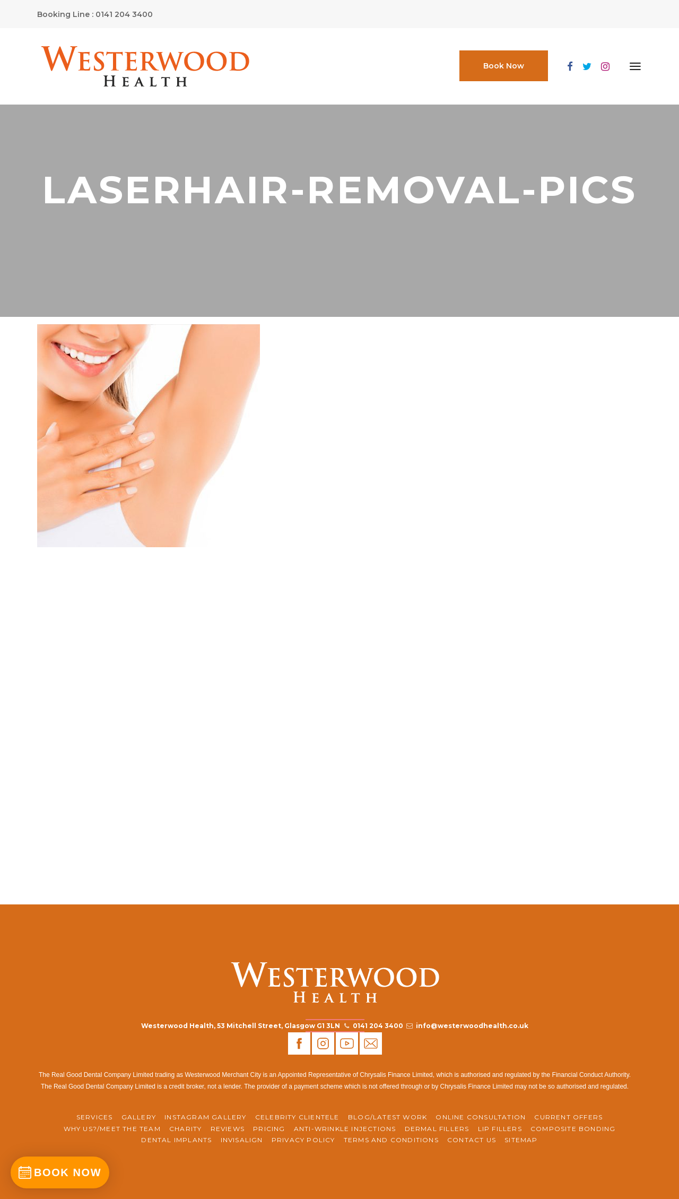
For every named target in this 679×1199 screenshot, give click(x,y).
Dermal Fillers (437, 1129)
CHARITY (185, 1129)
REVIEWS (228, 1129)
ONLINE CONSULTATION (481, 1117)
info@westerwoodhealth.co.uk (472, 1026)
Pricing (269, 1129)
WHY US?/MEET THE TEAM (112, 1129)
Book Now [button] (503, 66)
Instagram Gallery (205, 1117)
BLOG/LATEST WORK (387, 1117)
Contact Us (471, 1140)
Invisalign (242, 1140)
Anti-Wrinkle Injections (345, 1129)
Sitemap (520, 1140)
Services (94, 1117)
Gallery (138, 1117)
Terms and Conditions (391, 1140)
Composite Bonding (572, 1129)
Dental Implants (176, 1140)
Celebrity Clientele (297, 1117)
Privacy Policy (303, 1140)
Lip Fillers (500, 1129)
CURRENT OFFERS (568, 1117)
